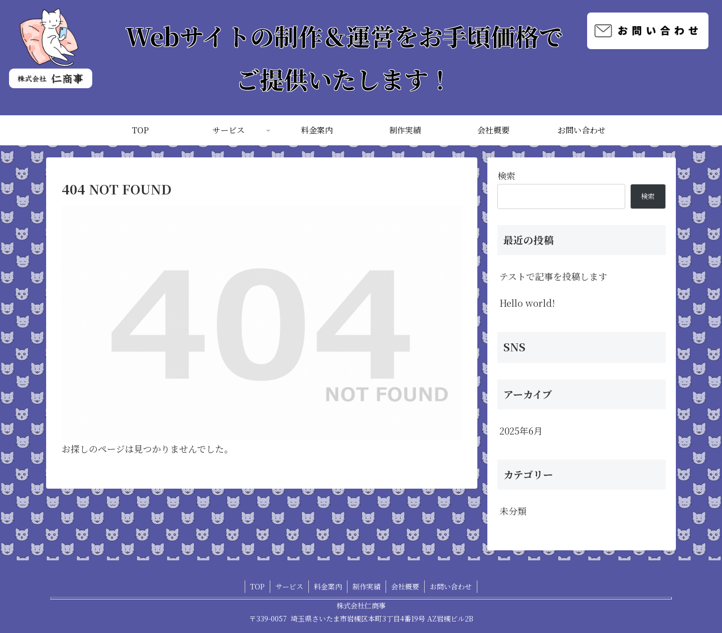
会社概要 (405, 586)
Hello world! (527, 302)
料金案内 (328, 586)
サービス (289, 586)
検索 (506, 175)
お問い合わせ (451, 586)
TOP (257, 586)
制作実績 (366, 586)
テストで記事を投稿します (553, 276)
